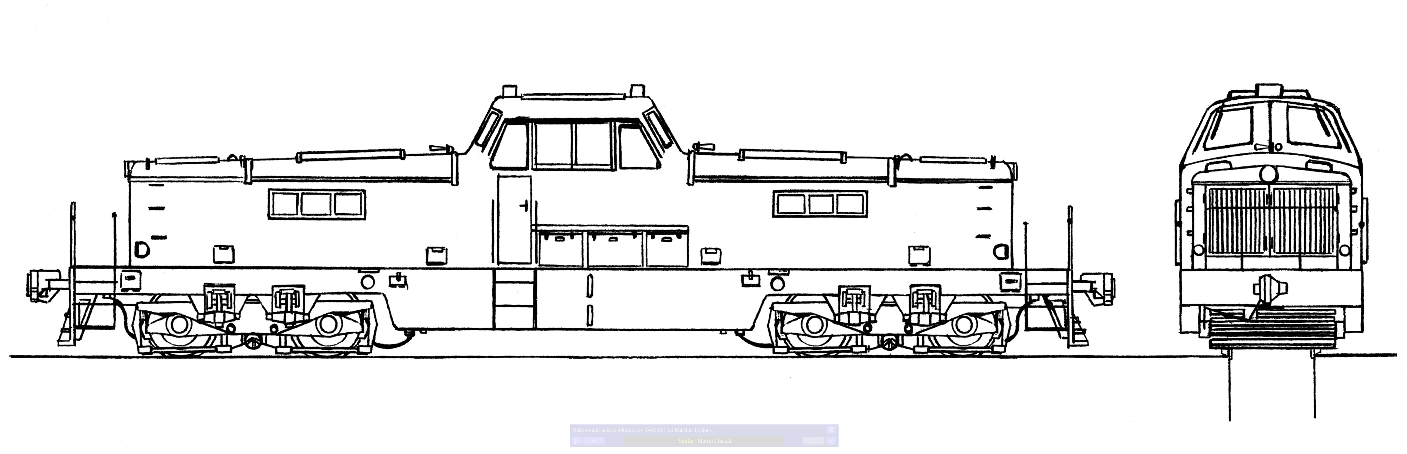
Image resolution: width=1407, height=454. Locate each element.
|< (577, 441)
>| (831, 441)
